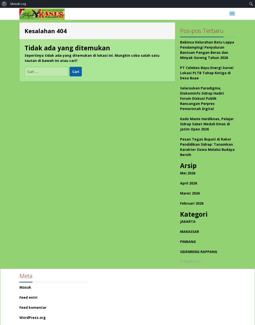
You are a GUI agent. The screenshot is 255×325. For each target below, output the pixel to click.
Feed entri (28, 297)
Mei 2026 (187, 173)
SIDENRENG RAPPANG (198, 251)
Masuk (25, 287)
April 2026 (188, 183)
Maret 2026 (190, 193)
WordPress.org (32, 317)
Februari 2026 (191, 203)
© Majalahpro (190, 261)
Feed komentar (32, 307)
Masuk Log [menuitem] (18, 4)
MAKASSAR (189, 231)
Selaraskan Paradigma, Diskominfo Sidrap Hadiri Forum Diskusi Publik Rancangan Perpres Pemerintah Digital (202, 98)
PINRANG (188, 241)
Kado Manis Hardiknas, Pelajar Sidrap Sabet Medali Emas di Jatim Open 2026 (207, 123)
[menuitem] (4, 4)
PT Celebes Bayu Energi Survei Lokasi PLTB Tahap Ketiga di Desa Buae (206, 72)
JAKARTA (188, 221)
